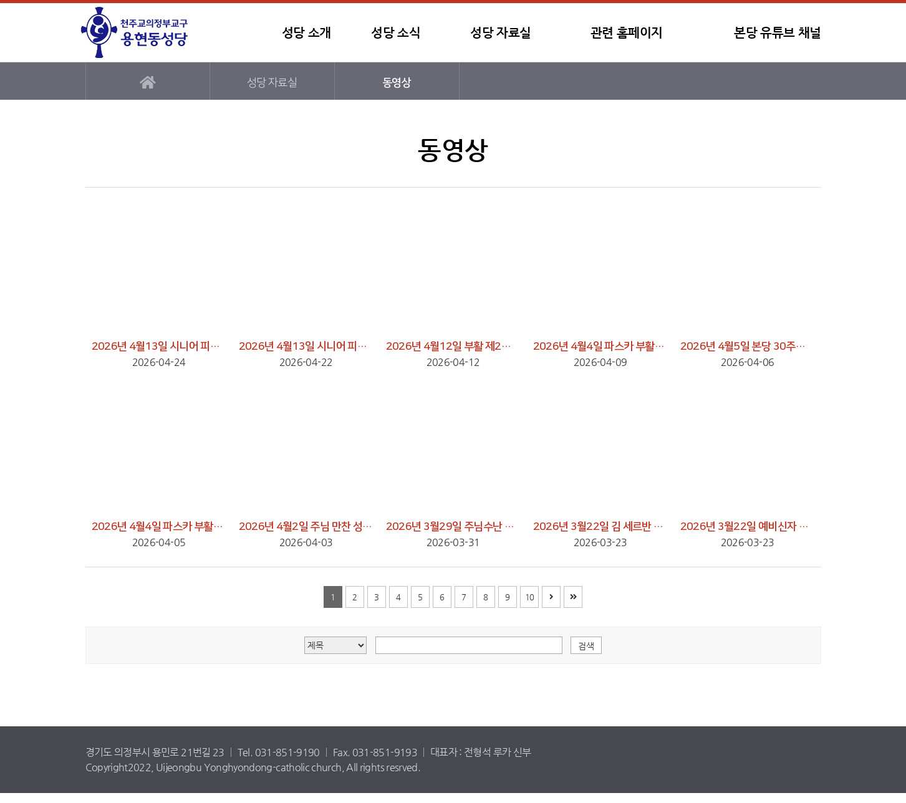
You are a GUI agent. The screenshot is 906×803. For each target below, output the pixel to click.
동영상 (396, 83)
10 (529, 597)
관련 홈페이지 (626, 33)
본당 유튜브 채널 (777, 33)
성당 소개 (306, 33)
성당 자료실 (500, 33)
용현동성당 (157, 32)
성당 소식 (395, 33)
